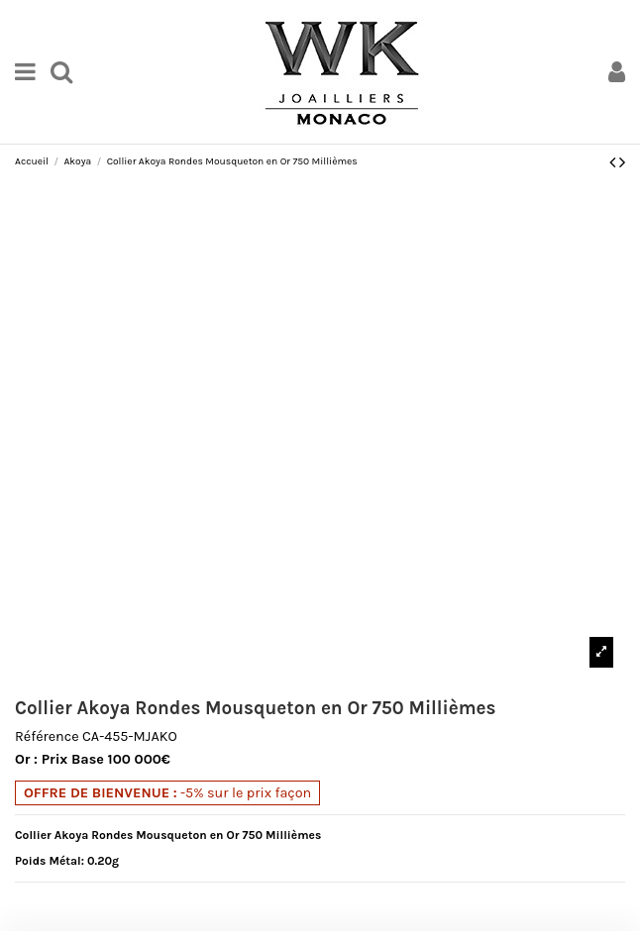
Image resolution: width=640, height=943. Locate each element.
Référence (47, 737)
